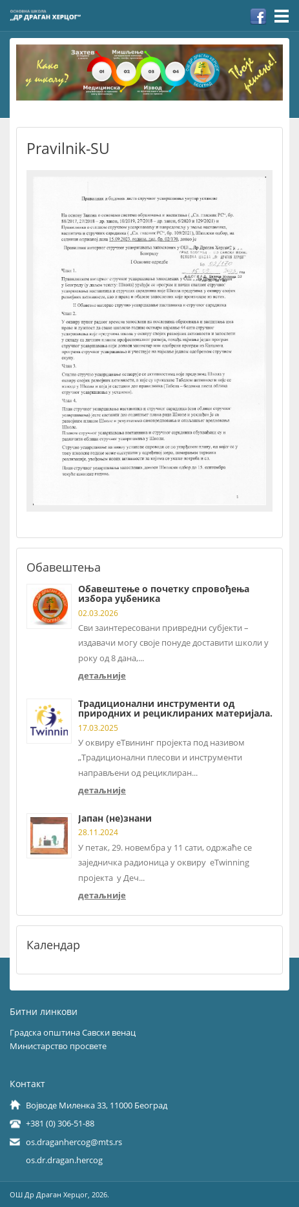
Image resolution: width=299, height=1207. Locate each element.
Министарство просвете (58, 1046)
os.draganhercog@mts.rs (74, 1142)
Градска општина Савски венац (73, 1032)
